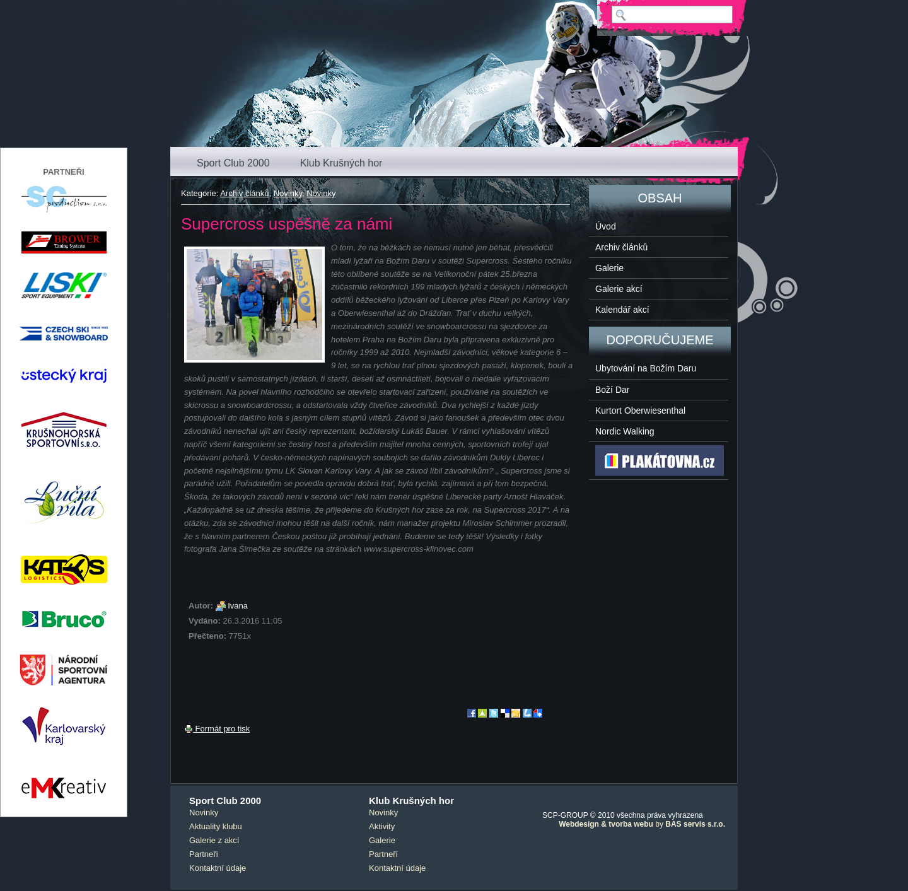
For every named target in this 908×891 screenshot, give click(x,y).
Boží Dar (612, 390)
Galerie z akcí (214, 840)
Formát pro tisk (217, 728)
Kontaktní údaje (217, 868)
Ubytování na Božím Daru (645, 368)
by (642, 824)
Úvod (605, 226)
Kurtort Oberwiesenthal (640, 410)
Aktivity (382, 826)
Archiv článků (244, 193)
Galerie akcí (619, 289)
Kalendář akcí (622, 310)
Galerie (609, 268)
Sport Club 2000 (233, 163)
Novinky (288, 193)
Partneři (203, 854)
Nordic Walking (625, 431)
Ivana (238, 605)
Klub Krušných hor (341, 163)
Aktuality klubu (215, 826)
